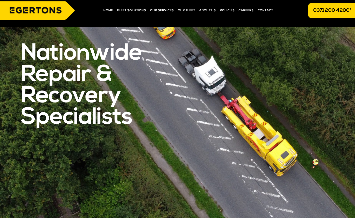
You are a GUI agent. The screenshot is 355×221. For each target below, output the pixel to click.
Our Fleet (186, 10)
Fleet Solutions (131, 10)
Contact (265, 10)
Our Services (162, 10)
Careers (246, 10)
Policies (227, 10)
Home (108, 10)
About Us (207, 10)
